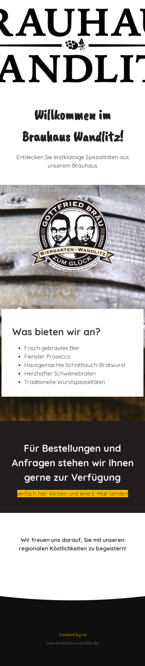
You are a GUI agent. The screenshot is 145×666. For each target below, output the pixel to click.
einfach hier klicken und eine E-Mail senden (72, 493)
